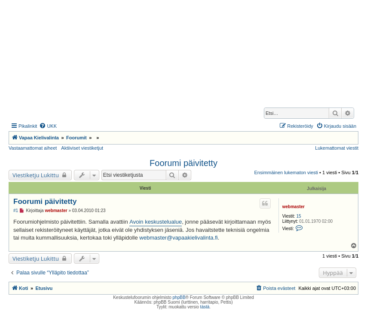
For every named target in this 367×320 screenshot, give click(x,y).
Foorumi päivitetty (183, 163)
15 (298, 216)
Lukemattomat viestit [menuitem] (336, 148)
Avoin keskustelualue (155, 221)
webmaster (293, 206)
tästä (205, 307)
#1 (15, 210)
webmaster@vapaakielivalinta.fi (178, 237)
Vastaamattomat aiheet (33, 148)
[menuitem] (48, 126)
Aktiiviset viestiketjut (82, 148)
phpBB (179, 297)
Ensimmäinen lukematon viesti (286, 172)
